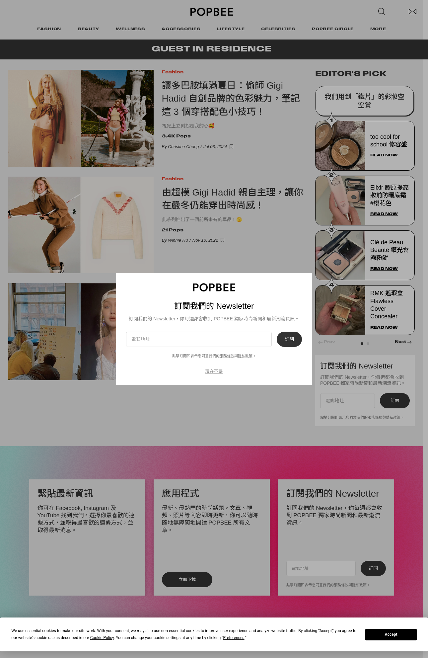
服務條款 (227, 356)
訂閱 (289, 339)
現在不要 (214, 371)
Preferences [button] (233, 637)
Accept (391, 634)
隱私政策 (245, 356)
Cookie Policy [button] (102, 637)
